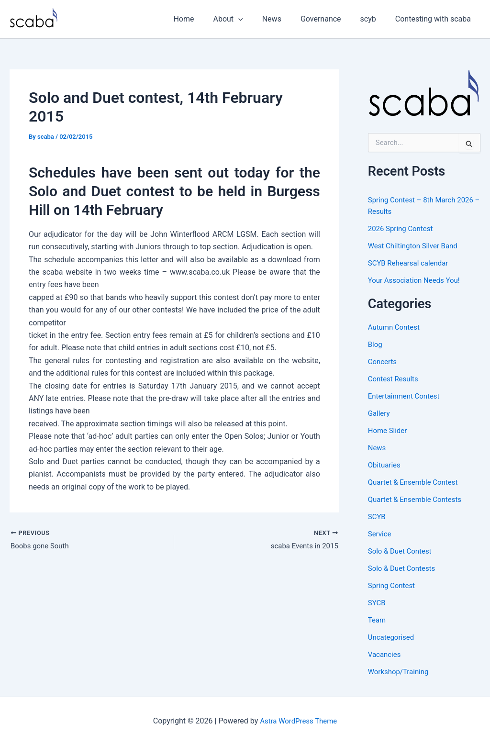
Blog (375, 344)
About (245, 19)
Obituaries (385, 464)
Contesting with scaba (435, 18)
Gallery (379, 413)
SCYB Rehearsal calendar (411, 262)
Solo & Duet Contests (404, 568)
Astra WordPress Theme (298, 720)
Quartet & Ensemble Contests (418, 499)
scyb (374, 18)
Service (380, 533)
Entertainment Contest (406, 395)
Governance (330, 18)
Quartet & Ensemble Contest (416, 482)
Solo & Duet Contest (402, 551)
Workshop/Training (400, 671)
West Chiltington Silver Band (416, 245)
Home (204, 18)
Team (377, 619)
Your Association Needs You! (417, 280)
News (285, 18)
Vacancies (385, 654)
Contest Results (395, 378)
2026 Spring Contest (402, 228)
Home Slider (389, 430)
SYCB (377, 602)
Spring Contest (393, 585)
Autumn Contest (395, 327)
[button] (255, 19)
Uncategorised (392, 637)
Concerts (383, 361)
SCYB (377, 516)
